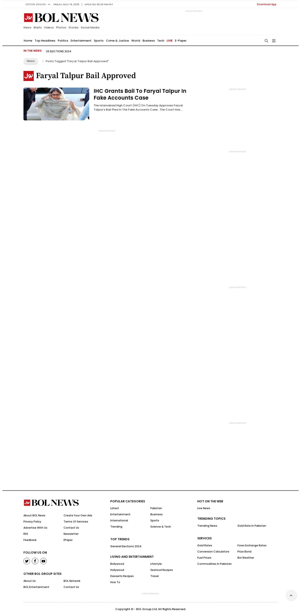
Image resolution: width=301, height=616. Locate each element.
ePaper (68, 540)
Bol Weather (245, 558)
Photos (61, 27)
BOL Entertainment (36, 587)
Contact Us (71, 528)
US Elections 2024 (58, 51)
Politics (63, 41)
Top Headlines (45, 41)
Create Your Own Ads (78, 515)
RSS (25, 534)
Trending (116, 526)
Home (28, 41)
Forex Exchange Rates (252, 545)
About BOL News (34, 515)
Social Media (90, 27)
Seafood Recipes (161, 570)
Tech (160, 41)
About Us (29, 581)
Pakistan (156, 508)
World (135, 41)
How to (115, 582)
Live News (203, 508)
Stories (73, 27)
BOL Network (72, 581)
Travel (154, 576)
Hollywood (117, 570)
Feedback (29, 540)
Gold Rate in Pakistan (251, 526)
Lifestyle (156, 564)
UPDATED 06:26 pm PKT (99, 4)
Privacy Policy (32, 521)
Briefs (38, 27)
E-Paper (181, 41)
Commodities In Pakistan (214, 564)
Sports (98, 41)
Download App (266, 4)
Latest (114, 508)
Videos (49, 27)
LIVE (170, 41)
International (119, 520)
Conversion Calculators (213, 551)
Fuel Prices (204, 558)
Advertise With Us (35, 528)
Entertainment (81, 41)
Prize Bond (244, 551)
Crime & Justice (117, 41)
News (27, 27)
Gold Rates (204, 545)
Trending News (207, 526)
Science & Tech (160, 526)
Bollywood (117, 564)
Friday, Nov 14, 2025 (66, 4)
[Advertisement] (150, 605)
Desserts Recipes (122, 576)
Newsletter (71, 534)
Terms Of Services (76, 521)
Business (148, 41)
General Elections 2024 (125, 546)
